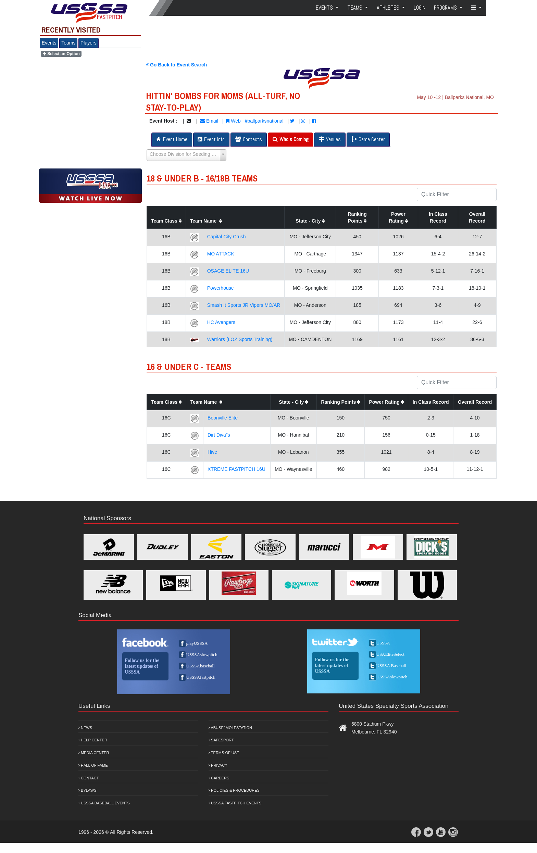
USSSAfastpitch (200, 677)
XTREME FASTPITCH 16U (236, 469)
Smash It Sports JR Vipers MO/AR (243, 305)
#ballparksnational (264, 121)
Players (88, 43)
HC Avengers (221, 322)
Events (49, 43)
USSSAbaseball (200, 665)
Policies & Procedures (234, 790)
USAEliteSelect (390, 654)
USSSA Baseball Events (104, 803)
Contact (88, 778)
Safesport (221, 740)
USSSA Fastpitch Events (235, 803)
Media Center (93, 753)
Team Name (206, 221)
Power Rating (386, 402)
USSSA (383, 642)
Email (209, 121)
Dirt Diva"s (219, 435)
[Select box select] (186, 155)
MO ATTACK (220, 253)
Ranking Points (340, 402)
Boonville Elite (223, 418)
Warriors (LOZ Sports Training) (240, 339)
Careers (219, 778)
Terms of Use (224, 753)
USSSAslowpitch (201, 654)
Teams (68, 43)
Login (419, 7)
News (85, 728)
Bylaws (87, 790)
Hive (212, 452)
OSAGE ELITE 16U (228, 271)
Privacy (218, 765)
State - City (310, 221)
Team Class (166, 221)
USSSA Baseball (391, 665)
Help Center (92, 740)
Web (233, 121)
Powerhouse (220, 288)
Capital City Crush (226, 236)
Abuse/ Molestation (230, 728)
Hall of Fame (93, 765)
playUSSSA (197, 643)
